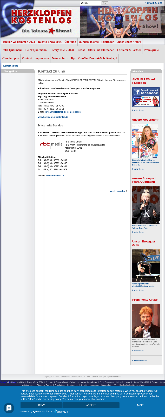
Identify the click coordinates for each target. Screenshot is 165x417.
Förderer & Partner (129, 50)
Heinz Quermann (36, 50)
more (140, 405)
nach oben (121, 191)
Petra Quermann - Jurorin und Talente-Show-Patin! (146, 225)
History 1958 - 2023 (62, 50)
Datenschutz (60, 58)
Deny (41, 405)
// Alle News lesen (139, 360)
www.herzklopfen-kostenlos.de (53, 117)
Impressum (42, 58)
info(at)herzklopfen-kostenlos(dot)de (63, 112)
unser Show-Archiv (129, 41)
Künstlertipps (10, 58)
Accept (91, 405)
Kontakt (27, 58)
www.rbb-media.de (55, 175)
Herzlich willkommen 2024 (18, 41)
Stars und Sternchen (101, 50)
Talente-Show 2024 (50, 41)
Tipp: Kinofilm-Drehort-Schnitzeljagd (94, 58)
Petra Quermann (12, 50)
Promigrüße (151, 50)
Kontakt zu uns (153, 3)
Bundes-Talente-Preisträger (96, 41)
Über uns (70, 41)
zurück (112, 191)
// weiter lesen (138, 110)
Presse (81, 50)
